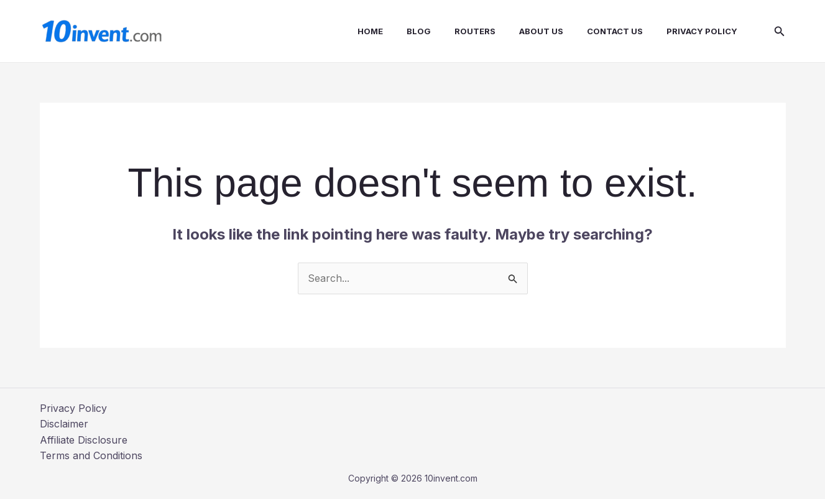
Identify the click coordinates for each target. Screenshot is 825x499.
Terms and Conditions (91, 455)
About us (543, 31)
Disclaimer (64, 423)
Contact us (613, 31)
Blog (428, 31)
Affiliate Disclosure (83, 440)
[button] (779, 31)
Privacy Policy (696, 31)
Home (383, 31)
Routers (480, 31)
